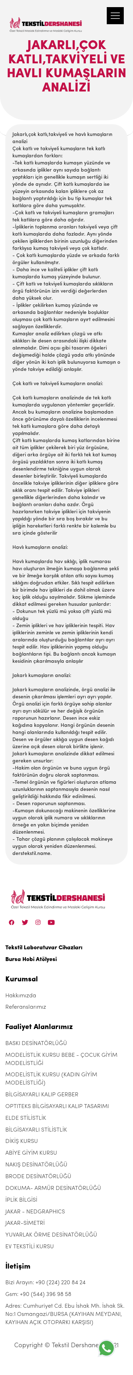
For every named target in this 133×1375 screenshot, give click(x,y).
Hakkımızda (20, 996)
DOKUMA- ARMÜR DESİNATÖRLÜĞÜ (53, 1188)
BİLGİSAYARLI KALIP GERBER (41, 1095)
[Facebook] (12, 922)
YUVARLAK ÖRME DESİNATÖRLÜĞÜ (51, 1235)
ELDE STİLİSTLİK (25, 1118)
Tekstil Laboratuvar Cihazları (43, 948)
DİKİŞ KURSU (21, 1141)
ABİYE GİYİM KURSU (31, 1153)
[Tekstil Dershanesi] (46, 18)
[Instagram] (38, 922)
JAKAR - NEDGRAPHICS (35, 1212)
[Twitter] (25, 922)
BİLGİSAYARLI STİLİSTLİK (36, 1130)
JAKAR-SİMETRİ (25, 1223)
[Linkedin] (51, 922)
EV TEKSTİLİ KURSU (29, 1247)
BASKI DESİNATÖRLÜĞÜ (36, 1043)
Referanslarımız (25, 1007)
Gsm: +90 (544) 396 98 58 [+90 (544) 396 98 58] (38, 1294)
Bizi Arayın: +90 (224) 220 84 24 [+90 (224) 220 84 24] (45, 1283)
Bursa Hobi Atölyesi (31, 959)
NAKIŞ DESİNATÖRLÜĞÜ (36, 1165)
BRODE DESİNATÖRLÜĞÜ (38, 1177)
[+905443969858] (106, 1348)
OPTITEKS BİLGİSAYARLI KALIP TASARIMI (57, 1106)
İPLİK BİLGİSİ (21, 1200)
